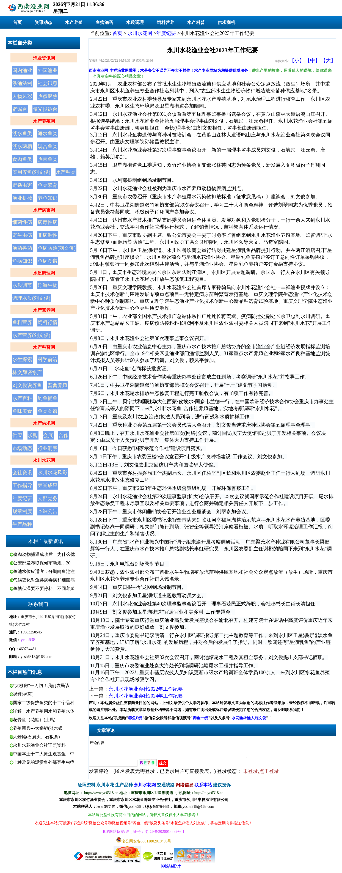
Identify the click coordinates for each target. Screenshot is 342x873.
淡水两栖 (22, 146)
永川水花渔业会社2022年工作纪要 (146, 689)
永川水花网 (44, 460)
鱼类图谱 (47, 411)
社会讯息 (47, 83)
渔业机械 (22, 198)
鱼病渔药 (104, 22)
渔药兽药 (22, 248)
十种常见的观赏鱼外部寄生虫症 (44, 762)
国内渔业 (22, 70)
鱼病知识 (22, 261)
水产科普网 (44, 347)
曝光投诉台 (45, 109)
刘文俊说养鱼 (27, 385)
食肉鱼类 (22, 159)
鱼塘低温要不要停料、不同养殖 (44, 588)
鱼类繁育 (47, 185)
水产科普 (196, 22)
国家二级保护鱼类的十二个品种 (44, 702)
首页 (17, 22)
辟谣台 (19, 109)
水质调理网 (44, 273)
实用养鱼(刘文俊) (31, 172)
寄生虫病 (22, 235)
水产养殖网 (44, 121)
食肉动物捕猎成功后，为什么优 (44, 554)
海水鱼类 (47, 133)
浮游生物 (47, 285)
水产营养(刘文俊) (31, 335)
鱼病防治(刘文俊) (57, 248)
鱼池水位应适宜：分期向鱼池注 (44, 571)
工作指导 (22, 485)
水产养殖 (74, 22)
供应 (17, 435)
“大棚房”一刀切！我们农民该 (41, 685)
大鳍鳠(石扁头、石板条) (36, 736)
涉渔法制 (22, 83)
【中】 (312, 60)
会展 (48, 435)
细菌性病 (22, 222)
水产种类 (66, 172)
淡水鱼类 (22, 133)
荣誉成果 (47, 485)
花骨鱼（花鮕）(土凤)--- (36, 719)
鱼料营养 (22, 322)
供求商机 (226, 22)
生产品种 (22, 524)
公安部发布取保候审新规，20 (41, 563)
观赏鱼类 (47, 146)
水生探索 (22, 359)
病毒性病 (47, 222)
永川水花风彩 (52, 472)
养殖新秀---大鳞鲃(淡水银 (38, 728)
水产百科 (22, 398)
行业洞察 (47, 448)
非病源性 (47, 235)
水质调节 (22, 285)
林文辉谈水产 (27, 372)
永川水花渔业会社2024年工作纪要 (146, 696)
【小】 (296, 60)
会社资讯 (22, 472)
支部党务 (47, 498)
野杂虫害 (22, 185)
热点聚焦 (47, 96)
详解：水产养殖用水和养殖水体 (44, 711)
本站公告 (47, 511)
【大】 (328, 60)
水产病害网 (44, 210)
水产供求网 (44, 423)
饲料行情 (47, 322)
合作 (63, 435)
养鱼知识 (47, 198)
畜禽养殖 (57, 385)
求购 (33, 435)
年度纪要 (22, 498)
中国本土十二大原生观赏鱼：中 (44, 753)
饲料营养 (165, 22)
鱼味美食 (22, 411)
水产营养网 (44, 310)
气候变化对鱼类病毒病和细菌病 (44, 580)
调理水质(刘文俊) (31, 298)
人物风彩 (22, 96)
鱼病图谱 (47, 261)
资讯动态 (43, 22)
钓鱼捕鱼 (47, 398)
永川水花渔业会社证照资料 (39, 745)
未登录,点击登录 (261, 774)
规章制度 (22, 511)
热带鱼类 (47, 159)
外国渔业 (47, 70)
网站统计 (171, 869)
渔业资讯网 (44, 58)
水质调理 (135, 22)
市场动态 (22, 448)
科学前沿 (47, 359)
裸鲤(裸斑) (23, 694)
